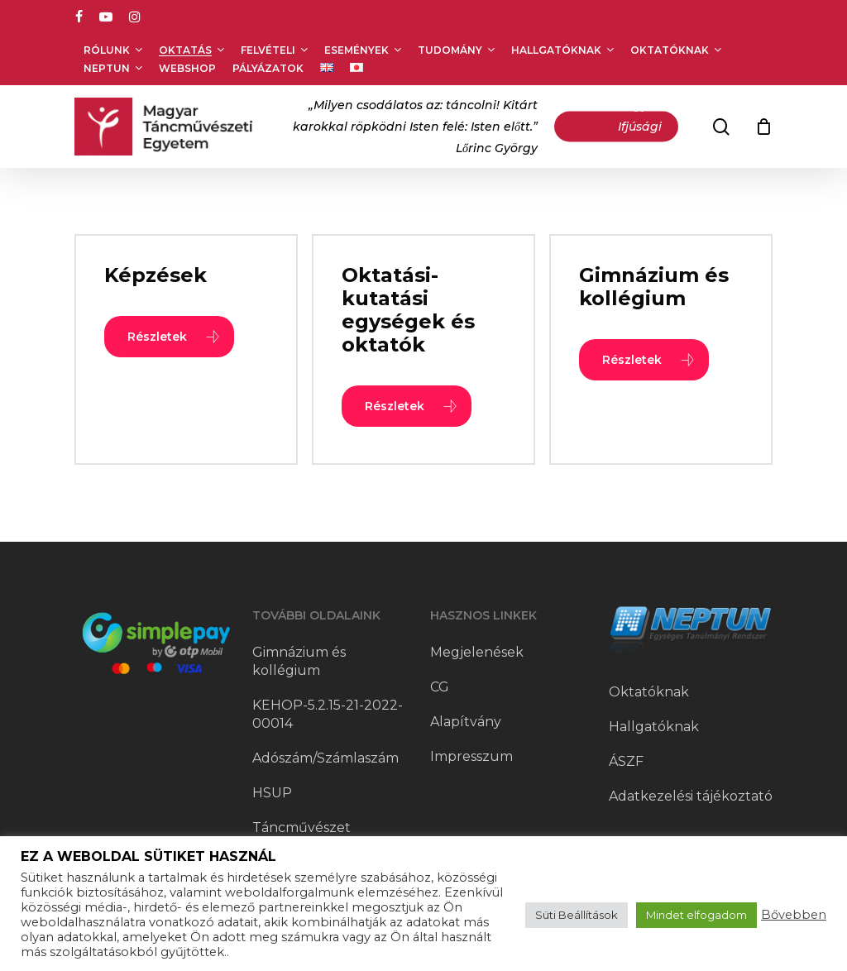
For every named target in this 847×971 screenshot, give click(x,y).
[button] (169, 336)
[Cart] (763, 126)
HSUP (272, 793)
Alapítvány (465, 721)
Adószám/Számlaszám (325, 758)
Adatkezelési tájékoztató (691, 796)
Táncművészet (301, 827)
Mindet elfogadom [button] (696, 914)
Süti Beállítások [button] (576, 914)
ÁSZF (626, 761)
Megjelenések (477, 652)
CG (439, 687)
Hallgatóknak (654, 726)
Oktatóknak (649, 692)
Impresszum (471, 756)
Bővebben (793, 914)
